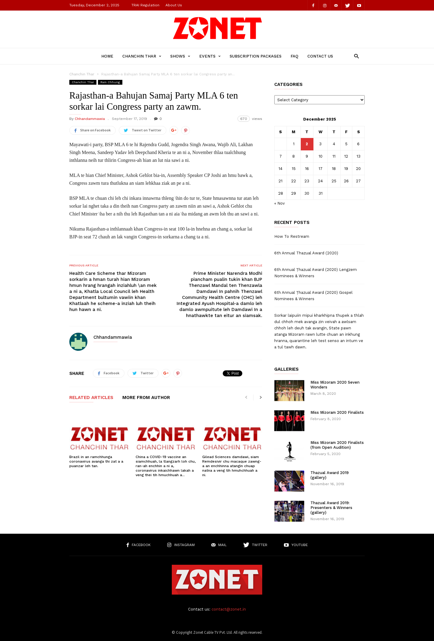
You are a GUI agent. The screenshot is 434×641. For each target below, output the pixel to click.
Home (107, 56)
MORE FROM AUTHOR (146, 397)
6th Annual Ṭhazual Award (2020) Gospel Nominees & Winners (313, 295)
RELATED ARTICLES (91, 397)
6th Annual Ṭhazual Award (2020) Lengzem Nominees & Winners (315, 272)
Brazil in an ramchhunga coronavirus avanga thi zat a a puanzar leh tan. (96, 461)
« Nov (279, 203)
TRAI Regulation (145, 5)
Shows (180, 56)
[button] (355, 56)
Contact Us (320, 56)
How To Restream (291, 236)
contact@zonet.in (229, 609)
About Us (173, 5)
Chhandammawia (90, 119)
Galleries (286, 369)
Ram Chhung (110, 82)
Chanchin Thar (141, 56)
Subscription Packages (255, 56)
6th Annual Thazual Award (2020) (306, 253)
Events (210, 56)
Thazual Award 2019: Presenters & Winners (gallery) (331, 508)
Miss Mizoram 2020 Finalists (337, 412)
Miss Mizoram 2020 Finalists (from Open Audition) (337, 445)
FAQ (294, 56)
